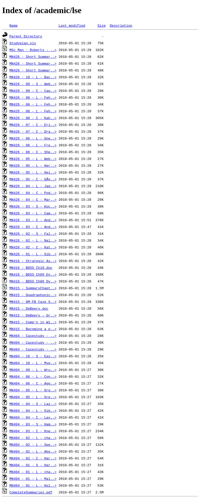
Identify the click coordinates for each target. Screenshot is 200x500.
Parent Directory (25, 36)
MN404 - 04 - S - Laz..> (32, 403)
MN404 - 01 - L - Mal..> (32, 478)
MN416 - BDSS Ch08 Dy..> (32, 281)
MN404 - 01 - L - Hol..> (32, 485)
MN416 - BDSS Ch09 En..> (32, 274)
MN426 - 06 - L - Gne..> (32, 138)
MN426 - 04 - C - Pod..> (32, 192)
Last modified (72, 25)
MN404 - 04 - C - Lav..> (32, 417)
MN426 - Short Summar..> (32, 56)
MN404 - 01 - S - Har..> (32, 465)
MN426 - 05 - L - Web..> (32, 158)
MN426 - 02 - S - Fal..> (32, 233)
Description (121, 25)
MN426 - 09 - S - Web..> (32, 83)
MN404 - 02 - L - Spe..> (32, 444)
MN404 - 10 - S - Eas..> (32, 356)
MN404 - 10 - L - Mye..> (32, 362)
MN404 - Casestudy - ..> (32, 335)
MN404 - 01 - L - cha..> (32, 471)
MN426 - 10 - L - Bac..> (32, 77)
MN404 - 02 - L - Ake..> (32, 451)
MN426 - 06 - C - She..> (32, 151)
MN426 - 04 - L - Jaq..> (32, 186)
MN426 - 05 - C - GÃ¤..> (32, 179)
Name (13, 25)
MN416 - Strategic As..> (32, 260)
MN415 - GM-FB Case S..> (32, 301)
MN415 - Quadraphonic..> (32, 294)
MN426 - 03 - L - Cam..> (32, 213)
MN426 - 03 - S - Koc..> (32, 206)
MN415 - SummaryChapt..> (32, 288)
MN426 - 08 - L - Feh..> (32, 97)
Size (101, 25)
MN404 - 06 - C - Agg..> (32, 383)
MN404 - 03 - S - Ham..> (32, 424)
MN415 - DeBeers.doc (28, 308)
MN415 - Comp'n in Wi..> (32, 322)
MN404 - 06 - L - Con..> (32, 376)
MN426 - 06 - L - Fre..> (32, 145)
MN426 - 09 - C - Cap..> (32, 90)
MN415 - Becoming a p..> (32, 328)
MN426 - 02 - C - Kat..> (32, 247)
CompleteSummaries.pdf (30, 492)
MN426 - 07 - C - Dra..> (32, 131)
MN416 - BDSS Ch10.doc (30, 267)
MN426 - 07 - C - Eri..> (32, 124)
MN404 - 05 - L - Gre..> (32, 390)
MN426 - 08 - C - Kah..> (32, 117)
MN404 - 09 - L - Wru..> (32, 369)
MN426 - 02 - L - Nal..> (32, 240)
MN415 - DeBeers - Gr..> (32, 315)
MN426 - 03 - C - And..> (32, 220)
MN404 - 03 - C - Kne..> (32, 431)
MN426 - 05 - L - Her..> (32, 165)
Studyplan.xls (22, 43)
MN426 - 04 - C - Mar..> (32, 199)
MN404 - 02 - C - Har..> (32, 458)
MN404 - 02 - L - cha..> (32, 437)
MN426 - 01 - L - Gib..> (32, 254)
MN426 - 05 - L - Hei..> (32, 172)
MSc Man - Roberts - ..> (32, 49)
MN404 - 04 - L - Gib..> (32, 410)
